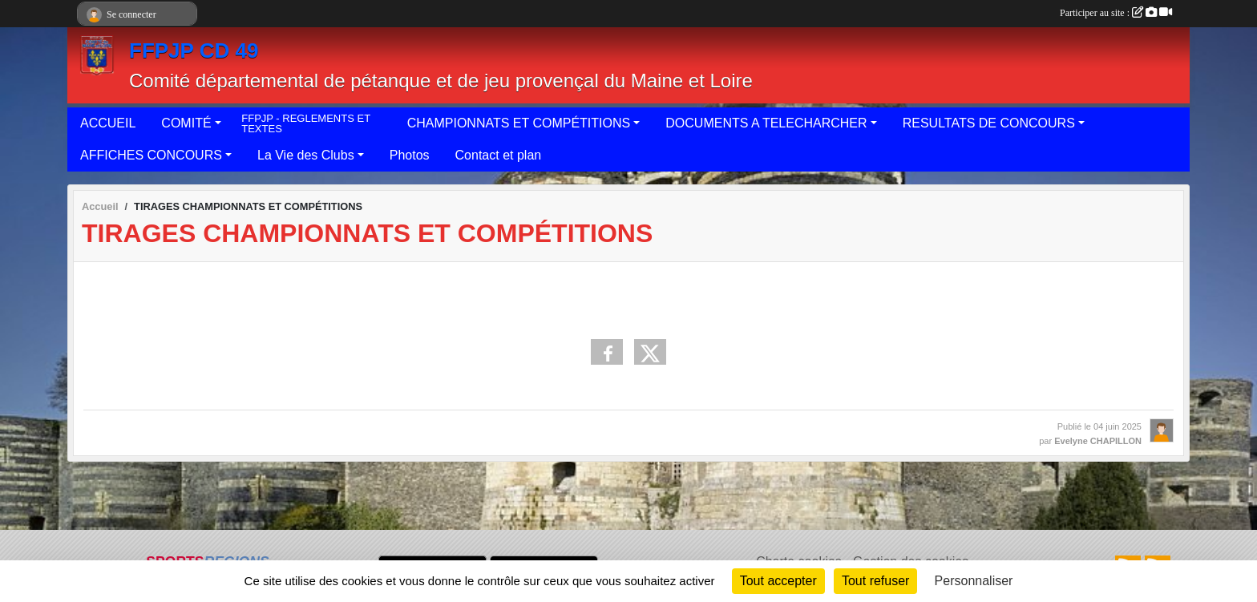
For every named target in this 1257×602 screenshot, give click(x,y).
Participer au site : (1116, 12)
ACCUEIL (107, 123)
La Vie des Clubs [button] (305, 155)
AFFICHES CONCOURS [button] (151, 155)
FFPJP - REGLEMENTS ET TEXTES (305, 124)
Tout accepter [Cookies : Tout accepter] (778, 581)
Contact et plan (498, 155)
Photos (410, 155)
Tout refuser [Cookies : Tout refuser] (875, 581)
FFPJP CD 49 (193, 50)
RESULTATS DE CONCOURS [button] (989, 123)
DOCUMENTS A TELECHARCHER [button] (766, 123)
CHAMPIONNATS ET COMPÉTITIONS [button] (519, 123)
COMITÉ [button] (186, 123)
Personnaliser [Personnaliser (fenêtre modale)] (974, 581)
